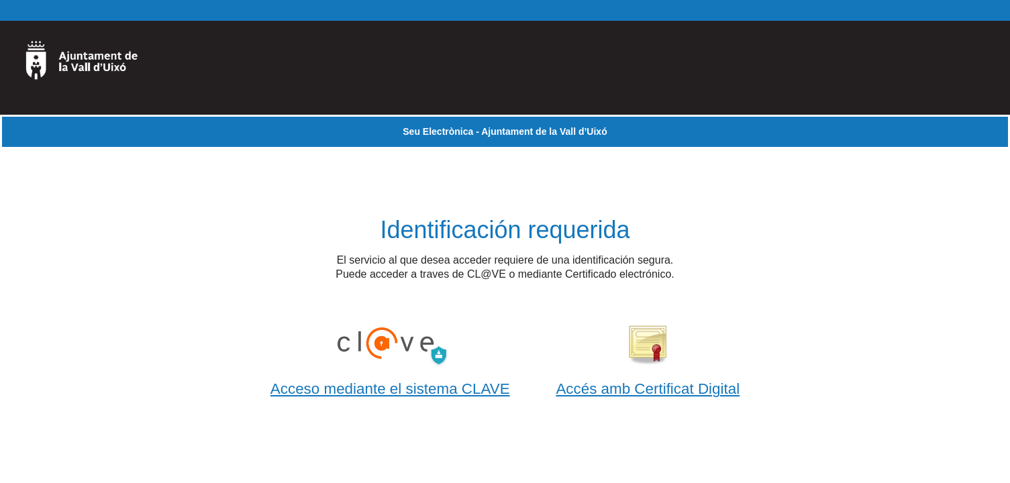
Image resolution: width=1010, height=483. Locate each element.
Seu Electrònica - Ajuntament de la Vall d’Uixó (505, 131)
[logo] (89, 68)
